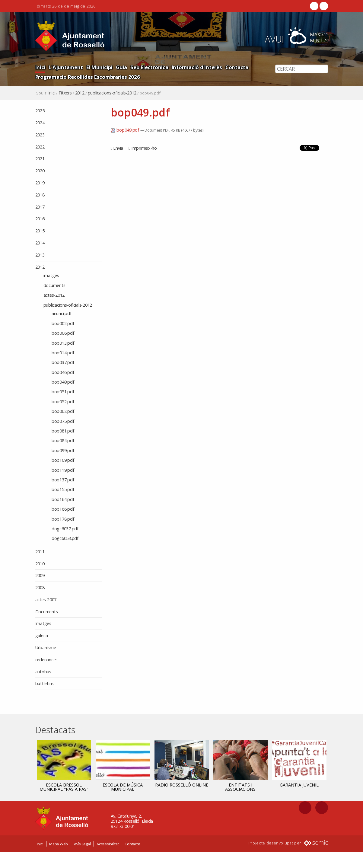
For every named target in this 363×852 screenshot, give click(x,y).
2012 (79, 93)
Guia (121, 67)
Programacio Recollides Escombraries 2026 (87, 76)
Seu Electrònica (149, 67)
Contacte (132, 844)
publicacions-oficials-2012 (112, 93)
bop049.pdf (125, 130)
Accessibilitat (108, 844)
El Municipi (99, 67)
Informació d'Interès (197, 67)
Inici (40, 67)
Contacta (236, 67)
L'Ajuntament (66, 67)
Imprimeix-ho (144, 148)
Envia (118, 148)
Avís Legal (82, 844)
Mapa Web (58, 844)
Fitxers (65, 93)
